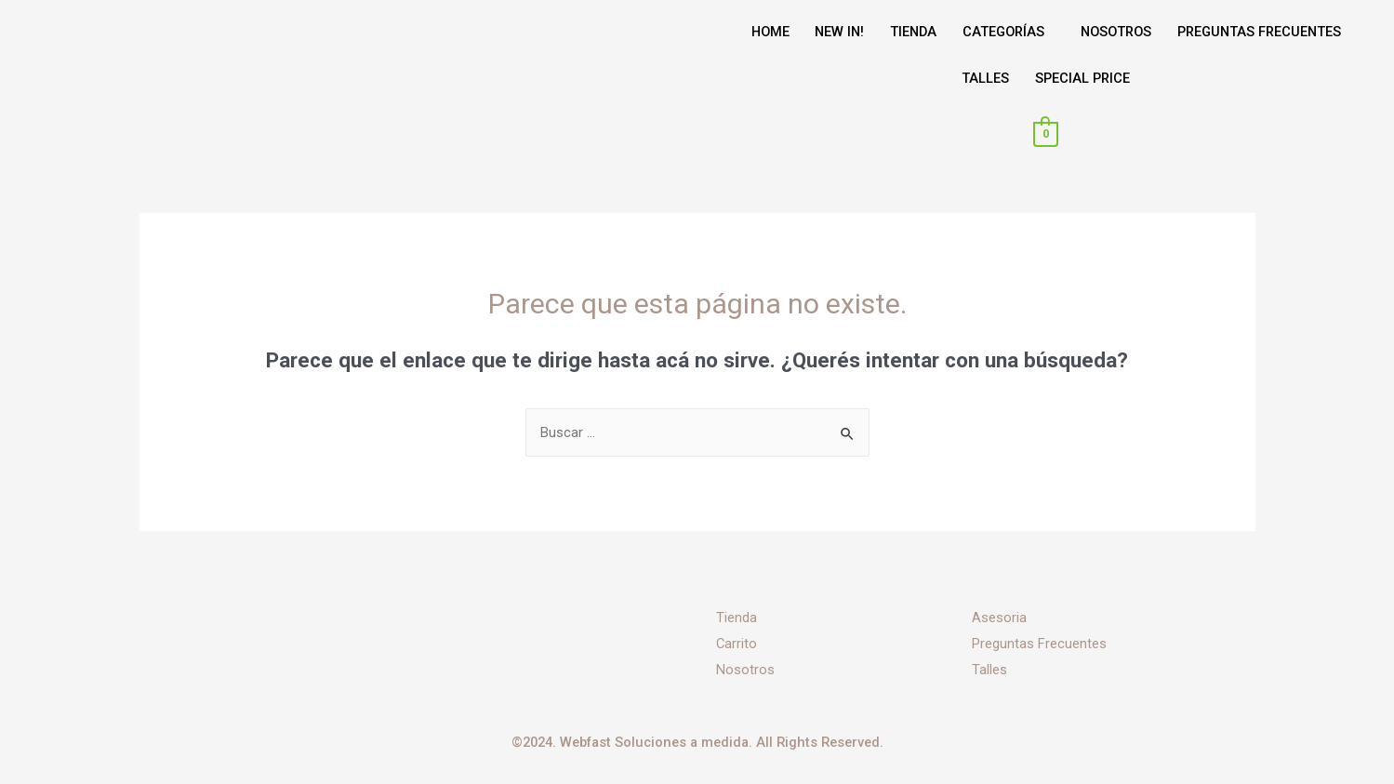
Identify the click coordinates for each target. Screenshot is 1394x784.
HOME (757, 31)
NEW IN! (830, 31)
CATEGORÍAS (1002, 31)
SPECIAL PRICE (1083, 78)
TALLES (982, 78)
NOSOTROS (1120, 31)
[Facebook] (432, 654)
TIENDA (907, 31)
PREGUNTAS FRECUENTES (1270, 31)
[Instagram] (432, 680)
